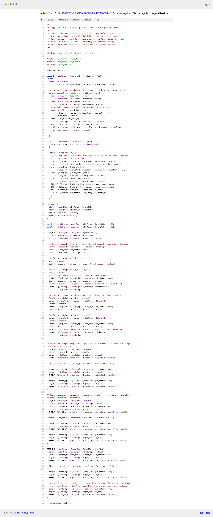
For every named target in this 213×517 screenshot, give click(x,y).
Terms (31, 512)
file (95, 20)
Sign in (207, 4)
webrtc (44, 13)
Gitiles (16, 512)
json (208, 512)
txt (201, 512)
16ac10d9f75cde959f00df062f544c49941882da (82, 13)
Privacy (24, 512)
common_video (123, 13)
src (52, 13)
